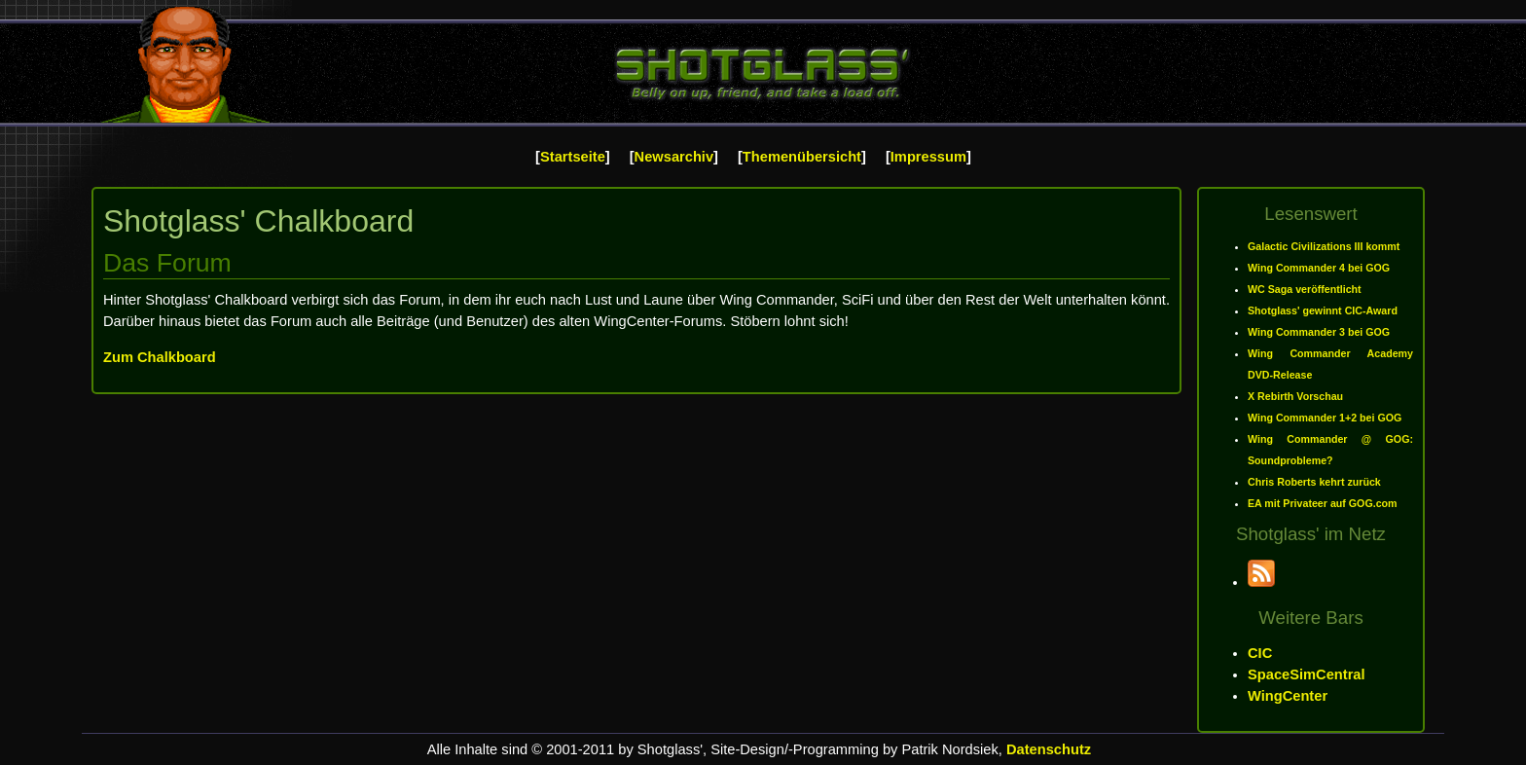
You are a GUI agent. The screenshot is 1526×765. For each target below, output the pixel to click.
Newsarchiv (674, 156)
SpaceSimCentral (1306, 674)
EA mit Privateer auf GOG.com (1323, 503)
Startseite (572, 156)
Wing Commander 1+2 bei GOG (1324, 417)
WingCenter (1287, 696)
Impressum (928, 156)
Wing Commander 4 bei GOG (1319, 267)
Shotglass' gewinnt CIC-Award (1323, 310)
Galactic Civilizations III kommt (1323, 246)
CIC (1260, 653)
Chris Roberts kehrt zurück (1314, 482)
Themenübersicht (802, 156)
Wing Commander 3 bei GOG (1319, 332)
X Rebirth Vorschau (1295, 396)
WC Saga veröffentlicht (1305, 289)
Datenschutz (1048, 749)
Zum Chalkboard (159, 357)
